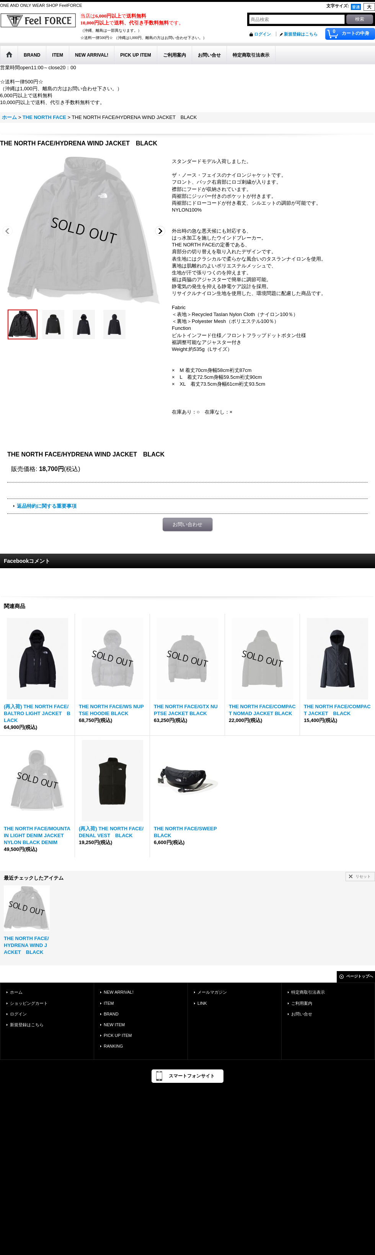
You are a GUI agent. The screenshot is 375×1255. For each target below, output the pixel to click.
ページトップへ (359, 976)
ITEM (109, 1003)
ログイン (262, 34)
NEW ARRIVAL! (119, 992)
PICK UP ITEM (118, 1035)
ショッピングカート (29, 1003)
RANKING (113, 1046)
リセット (363, 876)
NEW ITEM (114, 1024)
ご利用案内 (301, 1003)
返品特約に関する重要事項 (47, 506)
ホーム (16, 992)
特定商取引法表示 (308, 992)
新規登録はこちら (301, 34)
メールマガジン (212, 992)
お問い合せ (301, 1014)
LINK (202, 1003)
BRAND (111, 1014)
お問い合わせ (187, 524)
